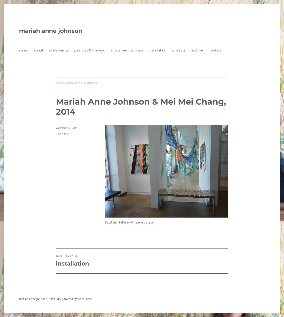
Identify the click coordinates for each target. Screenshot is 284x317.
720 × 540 (62, 133)
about (38, 50)
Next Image (89, 82)
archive (197, 50)
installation (157, 50)
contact (215, 50)
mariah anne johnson (50, 30)
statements (58, 50)
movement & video (127, 50)
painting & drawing (89, 50)
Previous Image (66, 82)
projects (179, 50)
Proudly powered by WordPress (71, 299)
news (23, 50)
